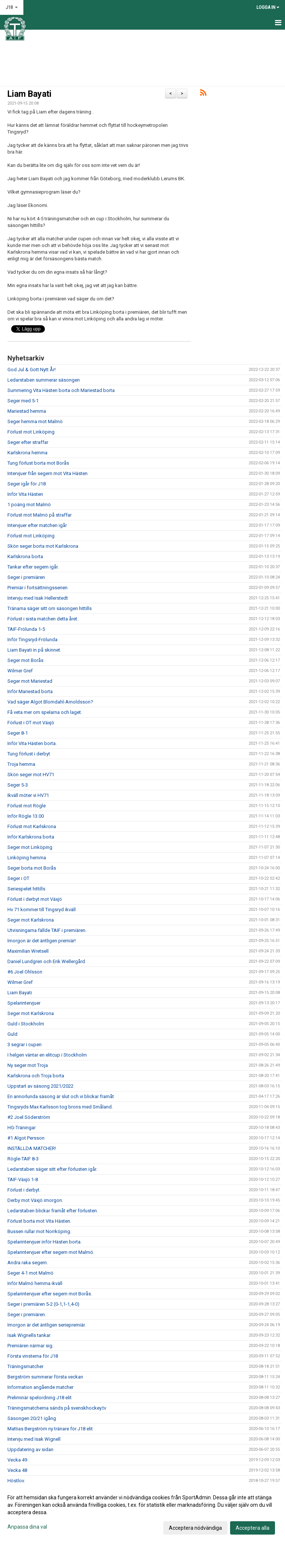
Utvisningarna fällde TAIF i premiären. (46, 930)
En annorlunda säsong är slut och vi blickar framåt (60, 1096)
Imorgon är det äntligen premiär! (41, 940)
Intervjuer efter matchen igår (37, 525)
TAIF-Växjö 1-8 (22, 1179)
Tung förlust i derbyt (28, 754)
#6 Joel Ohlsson (24, 972)
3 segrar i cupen (24, 1044)
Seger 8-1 (17, 733)
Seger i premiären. (26, 1314)
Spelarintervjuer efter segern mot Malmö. (50, 1252)
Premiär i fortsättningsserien (37, 587)
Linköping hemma (26, 857)
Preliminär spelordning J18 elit (39, 1397)
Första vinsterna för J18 (32, 1356)
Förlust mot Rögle (26, 805)
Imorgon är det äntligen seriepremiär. (46, 1325)
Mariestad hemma (26, 411)
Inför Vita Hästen (25, 494)
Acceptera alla (252, 1528)
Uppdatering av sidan (30, 1449)
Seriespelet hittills (26, 889)
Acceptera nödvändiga (195, 1528)
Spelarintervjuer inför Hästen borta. (44, 1242)
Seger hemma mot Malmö (35, 421)
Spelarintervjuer (23, 1003)
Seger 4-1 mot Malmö (30, 1273)
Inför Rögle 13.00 (25, 816)
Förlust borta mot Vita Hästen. (39, 1221)
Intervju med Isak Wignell (33, 1439)
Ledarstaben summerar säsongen (43, 380)
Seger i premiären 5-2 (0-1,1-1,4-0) (43, 1304)
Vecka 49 (17, 1460)
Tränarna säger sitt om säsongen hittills (49, 608)
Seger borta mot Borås (31, 868)
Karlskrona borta (25, 556)
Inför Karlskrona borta (30, 837)
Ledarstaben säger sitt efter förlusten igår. (52, 1169)
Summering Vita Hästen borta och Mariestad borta (61, 390)
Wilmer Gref (20, 670)
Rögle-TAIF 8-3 (23, 1159)
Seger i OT (18, 878)
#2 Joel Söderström (28, 1117)
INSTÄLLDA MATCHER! (31, 1148)
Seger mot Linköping (29, 847)
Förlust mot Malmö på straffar (39, 515)
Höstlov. (16, 1480)
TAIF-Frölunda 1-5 (26, 629)
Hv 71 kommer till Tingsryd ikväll (41, 909)
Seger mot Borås (25, 660)
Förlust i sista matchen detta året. (42, 619)
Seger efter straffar (27, 442)
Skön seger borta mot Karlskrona (42, 546)
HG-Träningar (21, 1127)
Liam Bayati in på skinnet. (34, 650)
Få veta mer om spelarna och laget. (44, 712)
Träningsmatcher (25, 1366)
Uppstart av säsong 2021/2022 (40, 1086)
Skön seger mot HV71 (30, 774)
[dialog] (142, 1512)
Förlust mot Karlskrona (31, 826)
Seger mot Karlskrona (30, 920)
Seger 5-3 (17, 785)
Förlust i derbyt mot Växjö (34, 899)
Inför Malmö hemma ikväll (34, 1283)
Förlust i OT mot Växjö (30, 722)
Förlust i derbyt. (23, 1190)
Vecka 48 (17, 1470)
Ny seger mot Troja (27, 1065)
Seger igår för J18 (26, 484)
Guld (12, 1034)
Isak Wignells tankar (28, 1335)
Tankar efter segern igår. (33, 567)
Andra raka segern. (27, 1262)
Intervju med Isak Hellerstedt (37, 598)
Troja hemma (21, 764)
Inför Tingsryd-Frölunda (32, 639)
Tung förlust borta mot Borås (38, 463)
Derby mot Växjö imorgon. (35, 1200)
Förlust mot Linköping (31, 432)
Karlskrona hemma (27, 452)
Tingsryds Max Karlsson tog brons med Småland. (60, 1107)
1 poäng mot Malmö (29, 504)
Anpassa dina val (27, 1527)
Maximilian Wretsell (28, 951)
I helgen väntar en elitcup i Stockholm (47, 1055)
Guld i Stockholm (25, 1024)
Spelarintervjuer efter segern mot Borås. (49, 1293)
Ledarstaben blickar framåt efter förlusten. (52, 1210)
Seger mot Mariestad (29, 681)
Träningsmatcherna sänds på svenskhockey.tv (56, 1408)
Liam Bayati (29, 94)
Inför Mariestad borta (30, 691)
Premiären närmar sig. (30, 1345)
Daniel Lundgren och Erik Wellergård (46, 961)
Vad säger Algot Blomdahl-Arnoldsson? (50, 702)
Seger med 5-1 (23, 400)
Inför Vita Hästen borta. (32, 743)
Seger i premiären (26, 577)
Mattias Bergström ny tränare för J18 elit (50, 1428)
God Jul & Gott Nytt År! (31, 369)
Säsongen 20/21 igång (31, 1418)
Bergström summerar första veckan (45, 1377)
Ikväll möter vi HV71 (28, 795)
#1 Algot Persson (26, 1138)
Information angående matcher (40, 1387)
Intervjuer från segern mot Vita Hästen (47, 473)
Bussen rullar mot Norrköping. (39, 1231)
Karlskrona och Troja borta (35, 1075)
